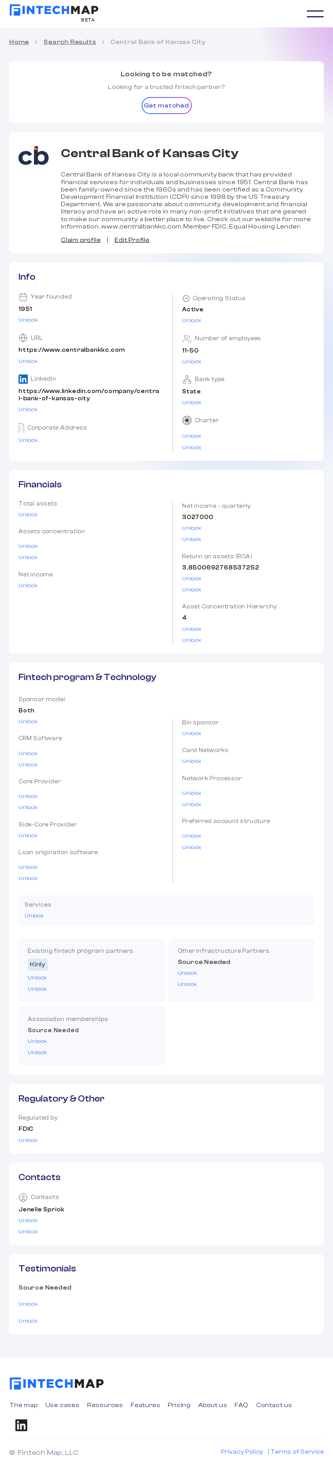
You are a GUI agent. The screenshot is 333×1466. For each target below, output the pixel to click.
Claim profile (81, 240)
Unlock (28, 320)
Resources (105, 1405)
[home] (54, 10)
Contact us (274, 1405)
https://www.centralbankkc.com (72, 350)
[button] (315, 14)
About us (212, 1405)
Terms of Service (297, 1452)
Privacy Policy (242, 1452)
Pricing (179, 1405)
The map (23, 1405)
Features (145, 1405)
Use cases (62, 1405)
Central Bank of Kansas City (158, 42)
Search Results (70, 42)
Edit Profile (132, 240)
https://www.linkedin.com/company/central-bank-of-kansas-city (89, 395)
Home (19, 42)
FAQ (241, 1405)
